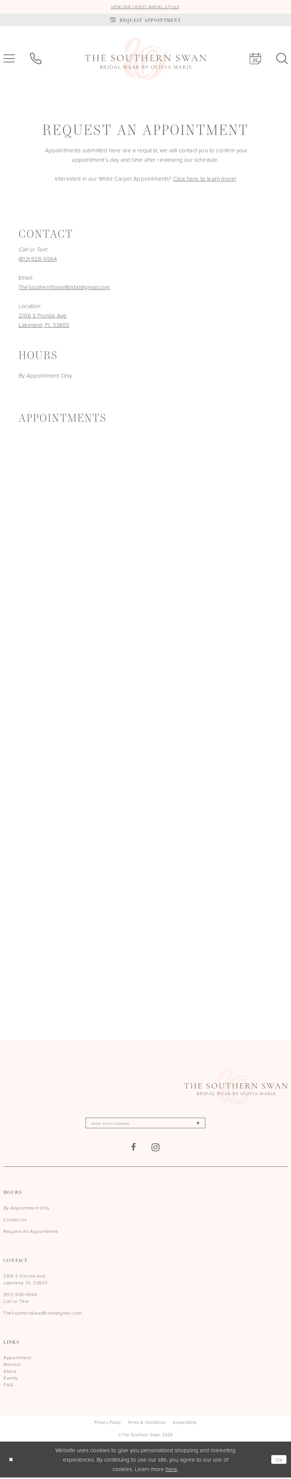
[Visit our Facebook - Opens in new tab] (133, 1148)
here (171, 1470)
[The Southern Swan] (145, 59)
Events (10, 1379)
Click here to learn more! (204, 179)
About (9, 1372)
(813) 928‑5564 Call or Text (20, 1299)
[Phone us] (35, 58)
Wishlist (11, 1366)
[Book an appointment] (145, 20)
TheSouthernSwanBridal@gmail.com (42, 1314)
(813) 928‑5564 (38, 259)
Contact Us (15, 1221)
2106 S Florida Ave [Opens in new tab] (43, 316)
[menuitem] (35, 58)
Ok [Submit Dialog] (278, 1461)
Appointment (17, 1359)
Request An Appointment (30, 1233)
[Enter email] (145, 1124)
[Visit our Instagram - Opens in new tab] (156, 1148)
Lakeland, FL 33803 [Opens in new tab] (44, 325)
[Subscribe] (204, 1124)
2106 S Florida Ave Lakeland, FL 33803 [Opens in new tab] (25, 1280)
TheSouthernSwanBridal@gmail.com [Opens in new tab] (64, 287)
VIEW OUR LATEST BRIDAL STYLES (145, 7)
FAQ (8, 1386)
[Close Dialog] (12, 1461)
